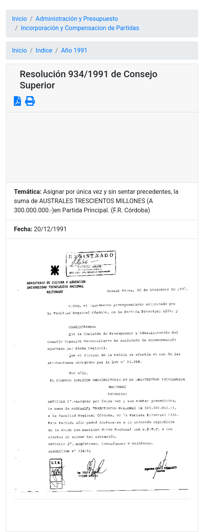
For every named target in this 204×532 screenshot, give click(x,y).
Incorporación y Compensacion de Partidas (80, 28)
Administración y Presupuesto (77, 18)
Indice (44, 50)
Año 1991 (74, 50)
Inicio (19, 18)
